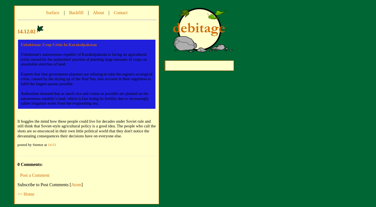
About (98, 12)
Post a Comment (35, 175)
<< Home (25, 194)
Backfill (76, 12)
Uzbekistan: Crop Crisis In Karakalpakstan (59, 44)
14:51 (52, 145)
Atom (76, 184)
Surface (53, 12)
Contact (121, 12)
